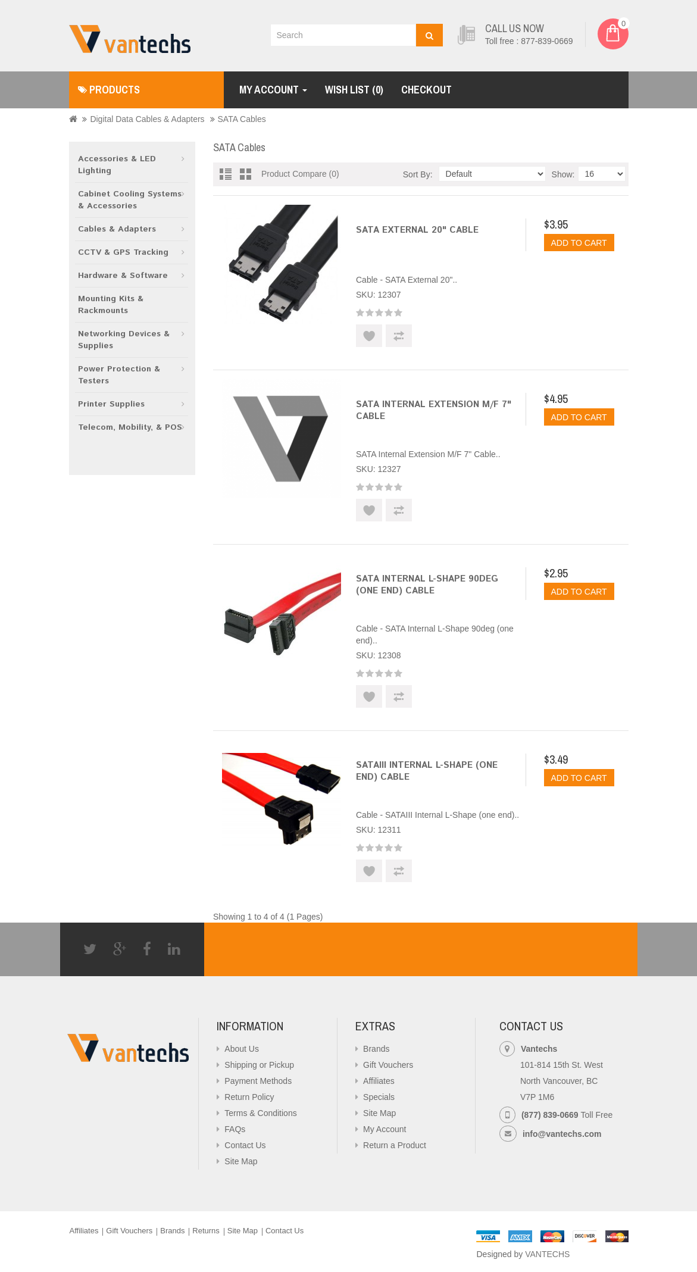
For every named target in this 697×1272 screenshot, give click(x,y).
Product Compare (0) (300, 174)
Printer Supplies (111, 404)
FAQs (234, 1129)
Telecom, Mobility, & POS (130, 427)
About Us (241, 1049)
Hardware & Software (123, 276)
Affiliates (379, 1081)
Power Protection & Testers (119, 375)
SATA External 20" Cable (417, 230)
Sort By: (418, 174)
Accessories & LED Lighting (117, 165)
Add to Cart (579, 243)
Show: (563, 174)
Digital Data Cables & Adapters (147, 119)
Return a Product (394, 1145)
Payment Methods (258, 1081)
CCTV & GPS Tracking (123, 252)
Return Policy (249, 1097)
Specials (379, 1097)
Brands (376, 1049)
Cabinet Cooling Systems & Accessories (130, 200)
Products (109, 89)
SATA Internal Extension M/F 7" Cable (433, 410)
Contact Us (244, 1145)
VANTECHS (547, 1254)
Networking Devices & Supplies (124, 340)
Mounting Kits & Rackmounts (110, 305)
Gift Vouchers (388, 1065)
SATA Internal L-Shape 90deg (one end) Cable (427, 585)
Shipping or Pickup (259, 1065)
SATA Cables (242, 119)
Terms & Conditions (260, 1113)
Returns (206, 1230)
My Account (384, 1129)
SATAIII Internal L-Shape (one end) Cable (427, 771)
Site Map (240, 1161)
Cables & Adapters (117, 229)
